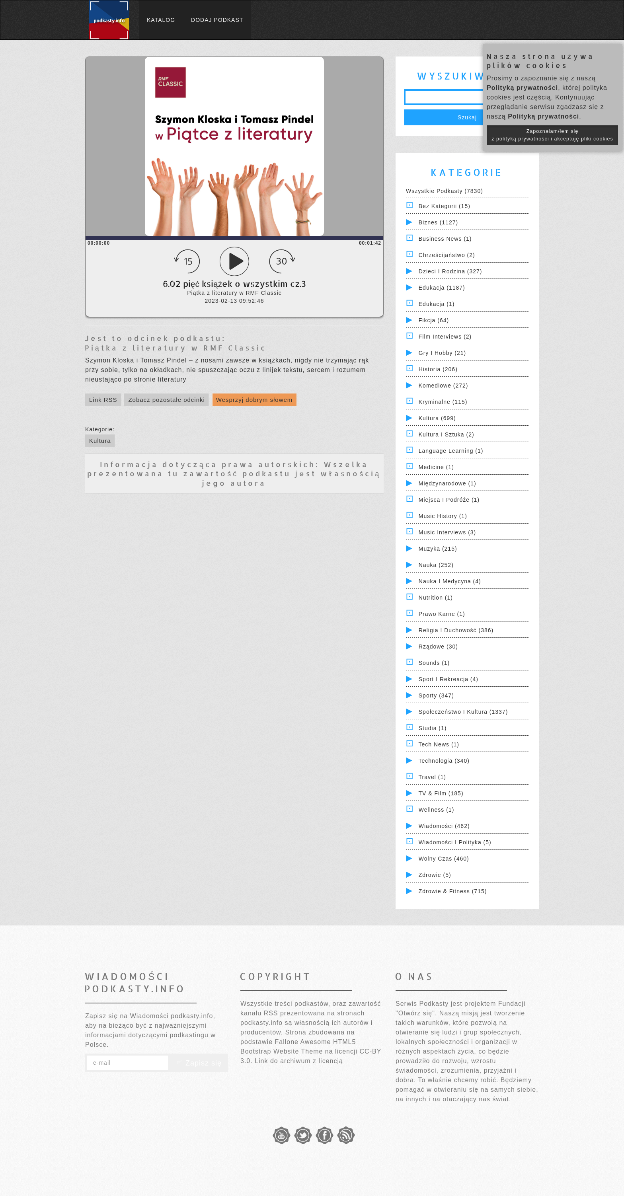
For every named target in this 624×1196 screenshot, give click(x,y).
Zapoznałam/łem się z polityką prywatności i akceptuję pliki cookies (552, 135)
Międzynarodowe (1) (447, 483)
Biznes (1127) (438, 222)
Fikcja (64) (434, 320)
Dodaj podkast (217, 20)
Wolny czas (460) (444, 858)
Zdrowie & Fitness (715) (453, 891)
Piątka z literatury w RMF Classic (176, 347)
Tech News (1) (439, 744)
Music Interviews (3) (447, 532)
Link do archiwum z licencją (299, 1061)
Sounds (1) (434, 663)
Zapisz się (198, 1063)
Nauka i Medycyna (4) (450, 581)
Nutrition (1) (436, 597)
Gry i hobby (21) (442, 353)
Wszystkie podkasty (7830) (444, 191)
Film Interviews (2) (445, 336)
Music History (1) (443, 516)
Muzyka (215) (438, 548)
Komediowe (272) (443, 385)
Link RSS (103, 399)
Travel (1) (432, 777)
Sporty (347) (436, 695)
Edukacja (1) (437, 304)
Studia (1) (433, 728)
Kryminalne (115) (443, 402)
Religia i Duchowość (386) (456, 630)
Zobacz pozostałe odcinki (166, 399)
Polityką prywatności (522, 87)
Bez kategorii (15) (444, 206)
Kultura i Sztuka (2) (446, 434)
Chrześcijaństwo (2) (447, 255)
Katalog (161, 20)
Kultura (100, 440)
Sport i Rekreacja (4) (448, 679)
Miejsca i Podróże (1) (449, 500)
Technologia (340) (444, 761)
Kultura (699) (437, 418)
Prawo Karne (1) (442, 614)
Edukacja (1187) (442, 287)
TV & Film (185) (441, 793)
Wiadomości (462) (444, 826)
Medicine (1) (436, 467)
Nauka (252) (436, 565)
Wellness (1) (436, 809)
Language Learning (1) (451, 451)
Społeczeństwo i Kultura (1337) (463, 712)
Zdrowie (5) (435, 875)
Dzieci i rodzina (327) (450, 271)
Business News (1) (445, 239)
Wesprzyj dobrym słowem (254, 399)
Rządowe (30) (438, 646)
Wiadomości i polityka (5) (455, 842)
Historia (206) (438, 369)
